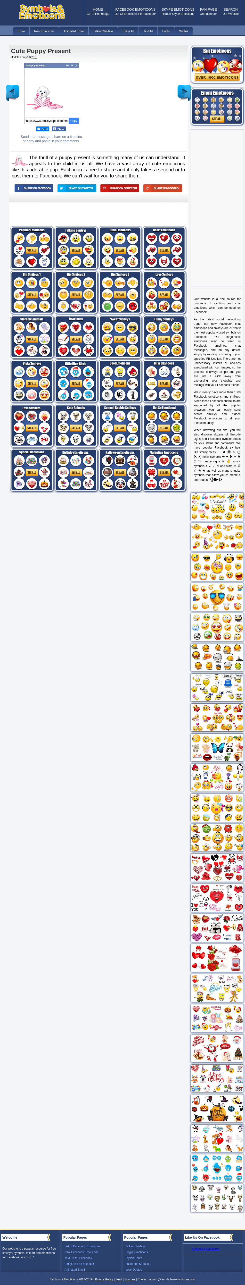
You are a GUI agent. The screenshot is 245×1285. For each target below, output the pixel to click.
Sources (129, 1279)
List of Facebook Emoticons (82, 1246)
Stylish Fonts (133, 1258)
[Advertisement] (129, 97)
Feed (118, 1279)
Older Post (184, 89)
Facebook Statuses (137, 1264)
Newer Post (12, 89)
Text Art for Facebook (78, 1258)
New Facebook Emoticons (81, 1252)
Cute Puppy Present (41, 51)
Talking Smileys (135, 1246)
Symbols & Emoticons (206, 1249)
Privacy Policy (104, 1279)
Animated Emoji (75, 1269)
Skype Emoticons (136, 1252)
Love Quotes (133, 1269)
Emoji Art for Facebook (79, 1264)
